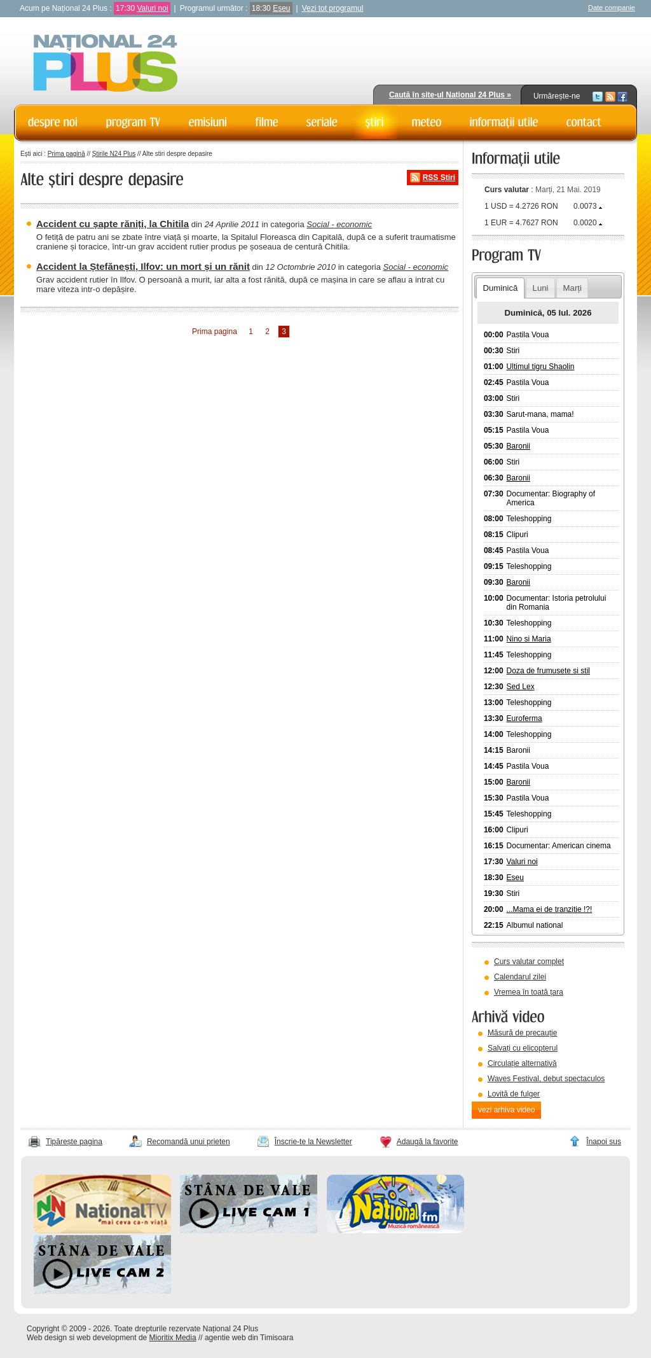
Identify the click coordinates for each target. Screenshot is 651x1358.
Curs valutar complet (529, 961)
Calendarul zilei (520, 976)
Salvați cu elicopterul (523, 1048)
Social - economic (339, 224)
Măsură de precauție (522, 1032)
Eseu (281, 8)
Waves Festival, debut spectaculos (546, 1078)
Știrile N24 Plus (113, 153)
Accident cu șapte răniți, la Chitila (112, 223)
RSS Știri (439, 177)
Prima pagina (214, 331)
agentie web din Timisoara (249, 1337)
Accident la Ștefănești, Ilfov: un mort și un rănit (143, 266)
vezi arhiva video (506, 1109)
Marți (572, 288)
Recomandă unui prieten (188, 1141)
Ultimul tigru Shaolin (541, 366)
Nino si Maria (529, 638)
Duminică (500, 288)
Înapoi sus (603, 1141)
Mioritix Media (172, 1337)
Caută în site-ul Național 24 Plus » (450, 94)
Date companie (611, 7)
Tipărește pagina (74, 1141)
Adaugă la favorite (427, 1141)
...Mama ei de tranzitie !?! (550, 909)
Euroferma (524, 718)
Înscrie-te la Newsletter (313, 1141)
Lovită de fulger (514, 1093)
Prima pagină (66, 153)
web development (107, 1337)
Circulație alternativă (522, 1063)
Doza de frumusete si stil (548, 670)
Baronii (518, 446)
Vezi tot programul (333, 8)
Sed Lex (521, 686)
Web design (47, 1337)
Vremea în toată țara (528, 992)
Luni (541, 288)
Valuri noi (152, 8)
